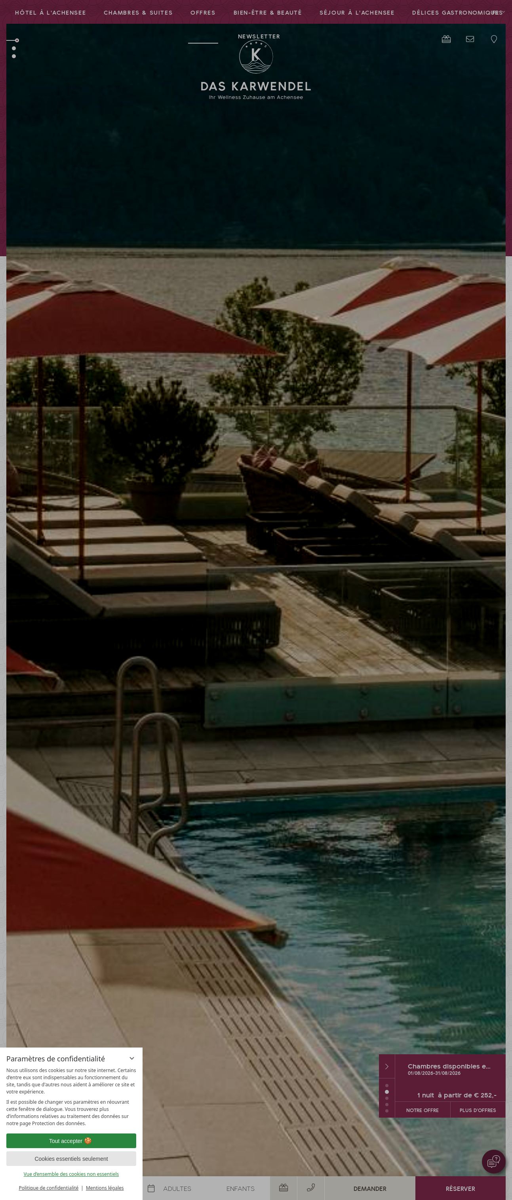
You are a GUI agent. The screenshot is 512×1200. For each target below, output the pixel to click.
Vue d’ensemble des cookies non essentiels (71, 1174)
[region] (71, 1097)
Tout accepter (71, 1141)
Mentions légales (105, 1188)
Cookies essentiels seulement (71, 1159)
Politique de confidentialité (48, 1188)
